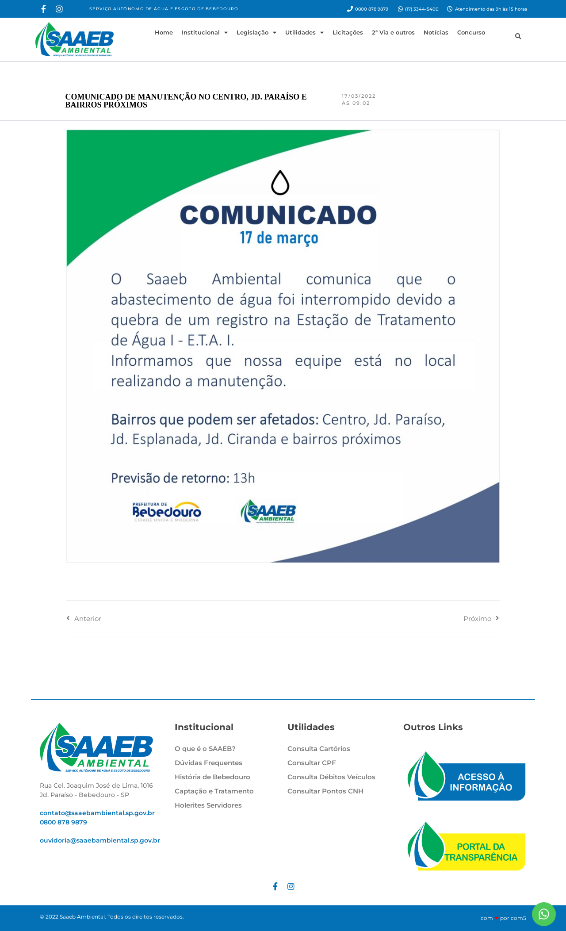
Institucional (205, 32)
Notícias (436, 32)
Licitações (348, 32)
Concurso (471, 32)
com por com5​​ (503, 918)
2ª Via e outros (393, 32)
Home (164, 32)
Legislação (256, 32)
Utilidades (304, 32)
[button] (517, 36)
